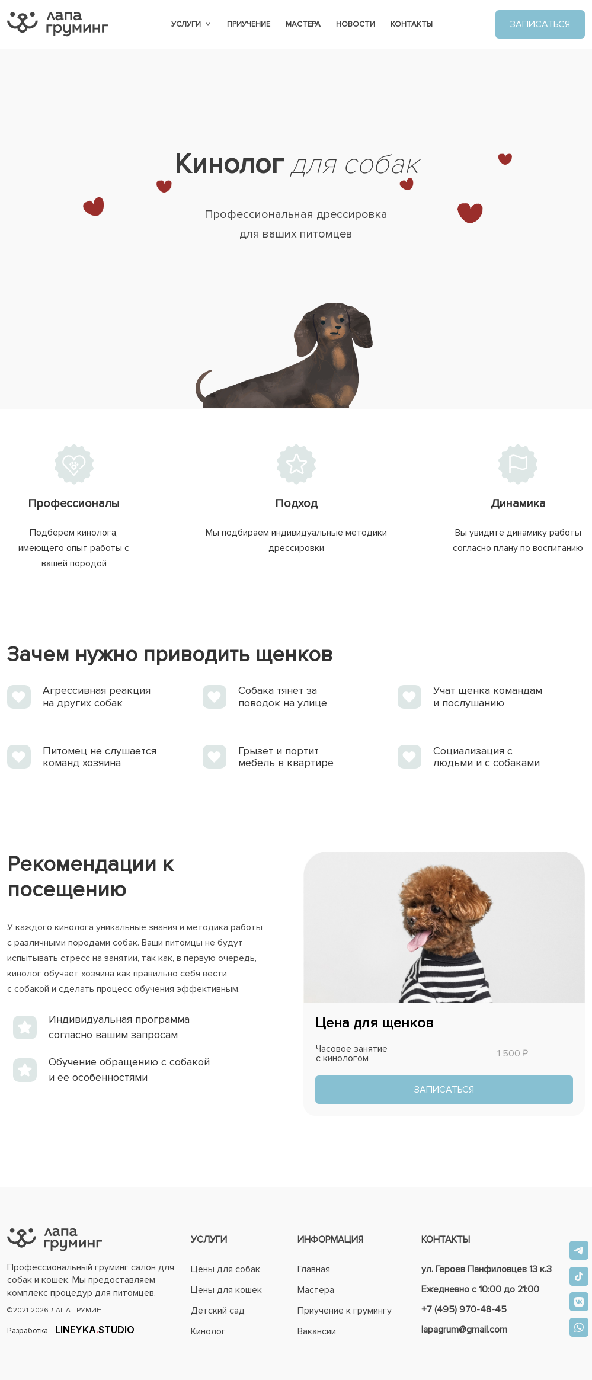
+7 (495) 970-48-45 (464, 1309)
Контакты (412, 24)
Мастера (303, 24)
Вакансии (316, 1331)
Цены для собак (225, 1269)
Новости (355, 24)
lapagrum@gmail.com (464, 1330)
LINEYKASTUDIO (95, 1330)
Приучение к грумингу (344, 1311)
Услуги (191, 24)
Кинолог (208, 1331)
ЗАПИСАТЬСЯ (540, 24)
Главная (313, 1269)
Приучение (248, 24)
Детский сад (218, 1311)
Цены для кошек (226, 1290)
